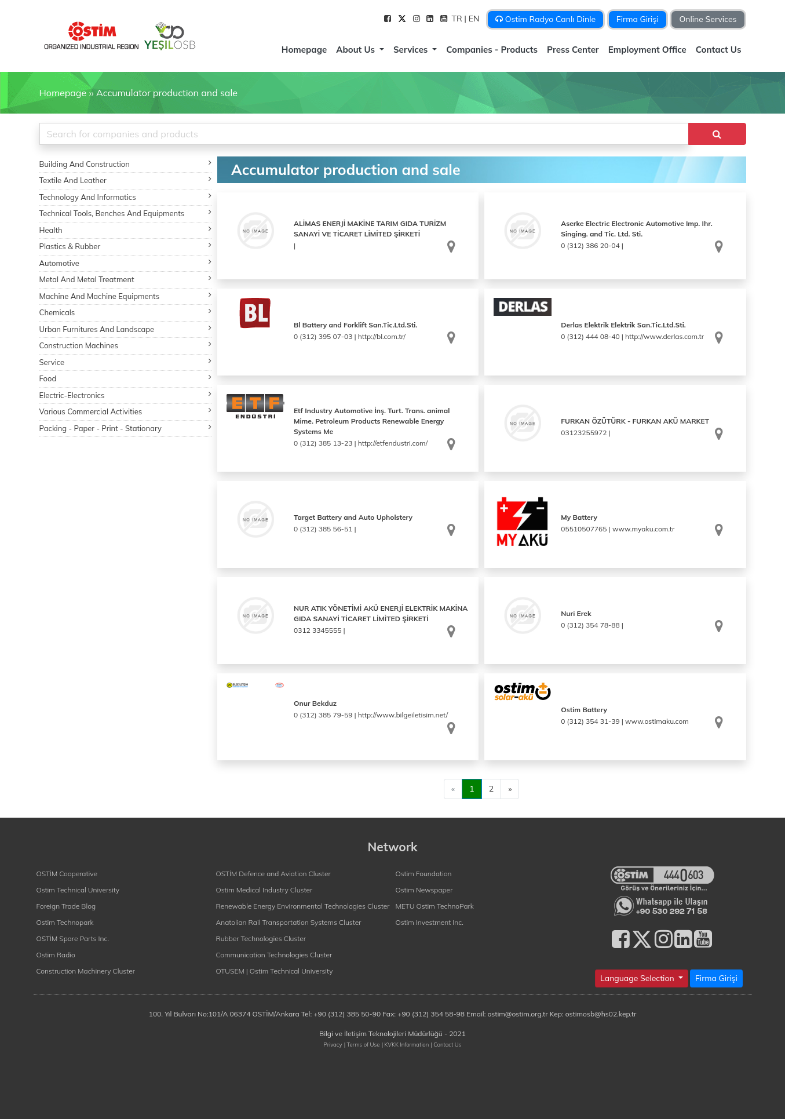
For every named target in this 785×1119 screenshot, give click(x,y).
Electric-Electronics (125, 395)
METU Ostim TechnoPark (435, 906)
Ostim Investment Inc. (429, 922)
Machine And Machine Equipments (125, 296)
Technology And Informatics (125, 197)
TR (458, 18)
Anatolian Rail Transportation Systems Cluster (289, 922)
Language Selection (638, 978)
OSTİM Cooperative (66, 873)
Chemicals (125, 312)
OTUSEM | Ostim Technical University (274, 971)
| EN (472, 18)
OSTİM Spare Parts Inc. (72, 938)
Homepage (304, 49)
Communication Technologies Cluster (274, 954)
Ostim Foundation (424, 873)
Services (411, 49)
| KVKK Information (405, 1044)
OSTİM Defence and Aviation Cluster (273, 873)
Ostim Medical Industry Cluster (264, 889)
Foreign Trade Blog (66, 906)
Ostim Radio (55, 954)
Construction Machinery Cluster (85, 971)
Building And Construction (125, 164)
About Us (356, 49)
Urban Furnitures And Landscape (125, 329)
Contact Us (719, 49)
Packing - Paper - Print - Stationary (125, 428)
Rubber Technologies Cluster (261, 938)
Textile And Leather (125, 180)
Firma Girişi (637, 19)
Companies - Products (492, 49)
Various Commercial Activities (125, 411)
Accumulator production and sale (167, 93)
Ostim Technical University (78, 889)
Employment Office (647, 49)
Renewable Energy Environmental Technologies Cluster (303, 906)
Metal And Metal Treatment (125, 279)
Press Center (573, 49)
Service (125, 362)
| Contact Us (445, 1044)
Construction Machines (125, 345)
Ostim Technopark (65, 922)
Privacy (333, 1044)
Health (125, 230)
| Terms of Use (362, 1044)
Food (125, 378)
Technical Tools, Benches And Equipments (125, 213)
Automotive (125, 263)
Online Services (707, 19)
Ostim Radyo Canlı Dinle (545, 19)
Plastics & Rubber (125, 246)
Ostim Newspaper (424, 889)
